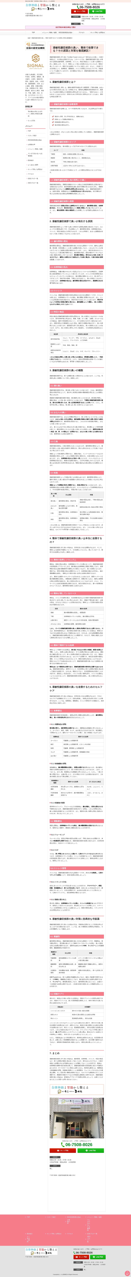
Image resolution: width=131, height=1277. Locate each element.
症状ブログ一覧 (33, 178)
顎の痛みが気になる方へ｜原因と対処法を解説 (35, 114)
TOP (33, 32)
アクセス (81, 32)
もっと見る (31, 120)
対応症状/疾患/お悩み (65, 32)
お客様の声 (31, 144)
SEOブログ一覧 (33, 183)
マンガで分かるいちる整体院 (35, 155)
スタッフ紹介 (32, 135)
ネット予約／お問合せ (97, 32)
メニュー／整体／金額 (49, 32)
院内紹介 (31, 160)
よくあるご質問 (33, 165)
